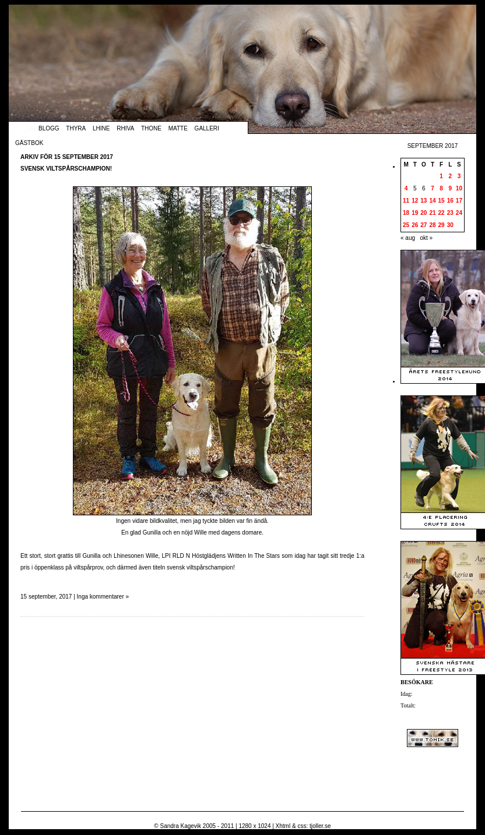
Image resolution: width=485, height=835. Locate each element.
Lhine (101, 128)
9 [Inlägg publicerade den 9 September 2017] (450, 188)
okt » (426, 238)
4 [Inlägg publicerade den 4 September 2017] (406, 188)
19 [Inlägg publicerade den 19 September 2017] (415, 213)
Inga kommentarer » (103, 596)
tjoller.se (320, 826)
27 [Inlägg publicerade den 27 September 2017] (423, 225)
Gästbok (29, 143)
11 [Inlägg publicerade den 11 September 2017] (406, 200)
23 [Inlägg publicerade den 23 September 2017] (450, 213)
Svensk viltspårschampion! (66, 168)
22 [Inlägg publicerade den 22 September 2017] (441, 213)
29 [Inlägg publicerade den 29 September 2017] (441, 225)
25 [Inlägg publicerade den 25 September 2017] (406, 225)
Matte (178, 128)
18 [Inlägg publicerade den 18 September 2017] (406, 213)
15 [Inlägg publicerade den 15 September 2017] (441, 200)
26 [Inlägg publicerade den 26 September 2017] (415, 225)
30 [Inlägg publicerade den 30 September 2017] (450, 225)
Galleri (207, 128)
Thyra (76, 128)
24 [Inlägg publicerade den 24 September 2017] (459, 213)
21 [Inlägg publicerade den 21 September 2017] (432, 213)
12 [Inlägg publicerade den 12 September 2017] (415, 200)
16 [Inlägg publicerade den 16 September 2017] (450, 200)
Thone (151, 128)
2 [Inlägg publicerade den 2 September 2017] (450, 176)
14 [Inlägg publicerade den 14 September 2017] (432, 200)
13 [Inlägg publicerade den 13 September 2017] (423, 200)
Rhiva (125, 128)
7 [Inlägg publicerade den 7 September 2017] (432, 188)
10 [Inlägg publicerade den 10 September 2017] (459, 188)
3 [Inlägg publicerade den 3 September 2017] (459, 176)
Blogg (48, 128)
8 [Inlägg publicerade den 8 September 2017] (441, 188)
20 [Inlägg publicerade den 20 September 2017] (423, 213)
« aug (407, 238)
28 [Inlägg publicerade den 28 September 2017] (432, 225)
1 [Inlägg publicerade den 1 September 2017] (441, 176)
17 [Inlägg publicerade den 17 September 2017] (459, 200)
